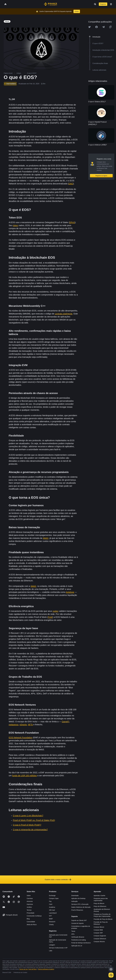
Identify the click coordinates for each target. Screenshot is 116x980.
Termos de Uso (23, 969)
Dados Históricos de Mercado (81, 907)
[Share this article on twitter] (89, 27)
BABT (51, 919)
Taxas (73, 931)
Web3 (45, 538)
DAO (71, 183)
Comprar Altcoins (99, 941)
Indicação (74, 901)
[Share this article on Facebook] (96, 27)
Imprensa (30, 904)
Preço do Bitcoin (99, 903)
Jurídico (29, 907)
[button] (111, 4)
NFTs (30, 724)
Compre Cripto (53, 898)
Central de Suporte (77, 923)
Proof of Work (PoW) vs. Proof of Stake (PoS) (34, 820)
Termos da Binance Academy (46, 969)
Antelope (70, 592)
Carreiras (30, 898)
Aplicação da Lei (76, 946)
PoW (50, 617)
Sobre (29, 895)
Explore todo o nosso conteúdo (58, 880)
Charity (51, 924)
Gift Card (52, 910)
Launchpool (52, 913)
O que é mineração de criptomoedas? (30, 829)
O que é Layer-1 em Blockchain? (28, 815)
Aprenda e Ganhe (99, 895)
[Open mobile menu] (110, 4)
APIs (73, 934)
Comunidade (31, 921)
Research (52, 921)
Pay (50, 901)
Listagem (52, 945)
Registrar (103, 4)
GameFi (65, 721)
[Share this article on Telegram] (103, 27)
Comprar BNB (98, 930)
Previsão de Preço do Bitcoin (103, 919)
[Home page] (50, 4)
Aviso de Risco (32, 969)
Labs (50, 951)
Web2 (33, 586)
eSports (23, 724)
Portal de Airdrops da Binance (81, 943)
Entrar (77, 11)
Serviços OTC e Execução (79, 904)
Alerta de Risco (32, 924)
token (15, 225)
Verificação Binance (77, 937)
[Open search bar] (94, 4)
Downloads (75, 895)
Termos (29, 910)
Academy (52, 907)
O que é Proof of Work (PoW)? (27, 825)
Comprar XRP (98, 933)
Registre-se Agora (101, 175)
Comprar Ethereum (100, 938)
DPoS (72, 222)
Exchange (52, 895)
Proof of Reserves (77, 910)
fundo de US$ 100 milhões (24, 775)
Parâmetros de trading (78, 940)
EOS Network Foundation (20, 737)
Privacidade (30, 913)
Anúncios (30, 901)
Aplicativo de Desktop (78, 898)
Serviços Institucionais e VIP (58, 948)
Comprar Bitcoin (99, 927)
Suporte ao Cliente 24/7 (79, 920)
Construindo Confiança (34, 916)
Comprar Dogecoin (100, 936)
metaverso (13, 724)
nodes (55, 611)
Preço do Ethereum (100, 906)
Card (50, 904)
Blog (28, 919)
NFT (50, 916)
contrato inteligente (63, 314)
